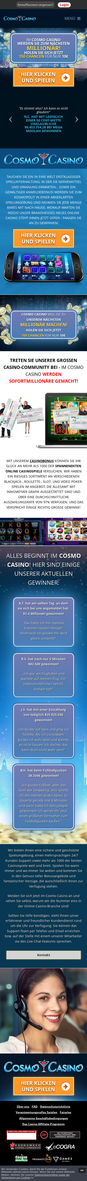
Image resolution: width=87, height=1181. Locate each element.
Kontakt (43, 955)
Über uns (23, 1107)
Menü (72, 18)
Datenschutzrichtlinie (55, 1107)
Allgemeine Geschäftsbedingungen (43, 1118)
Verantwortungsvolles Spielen (36, 1112)
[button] (9, 119)
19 (43, 1135)
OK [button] (82, 1170)
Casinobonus (42, 461)
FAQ (35, 1107)
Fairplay (65, 1112)
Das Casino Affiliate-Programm (43, 1124)
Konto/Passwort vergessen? (35, 5)
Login (64, 5)
